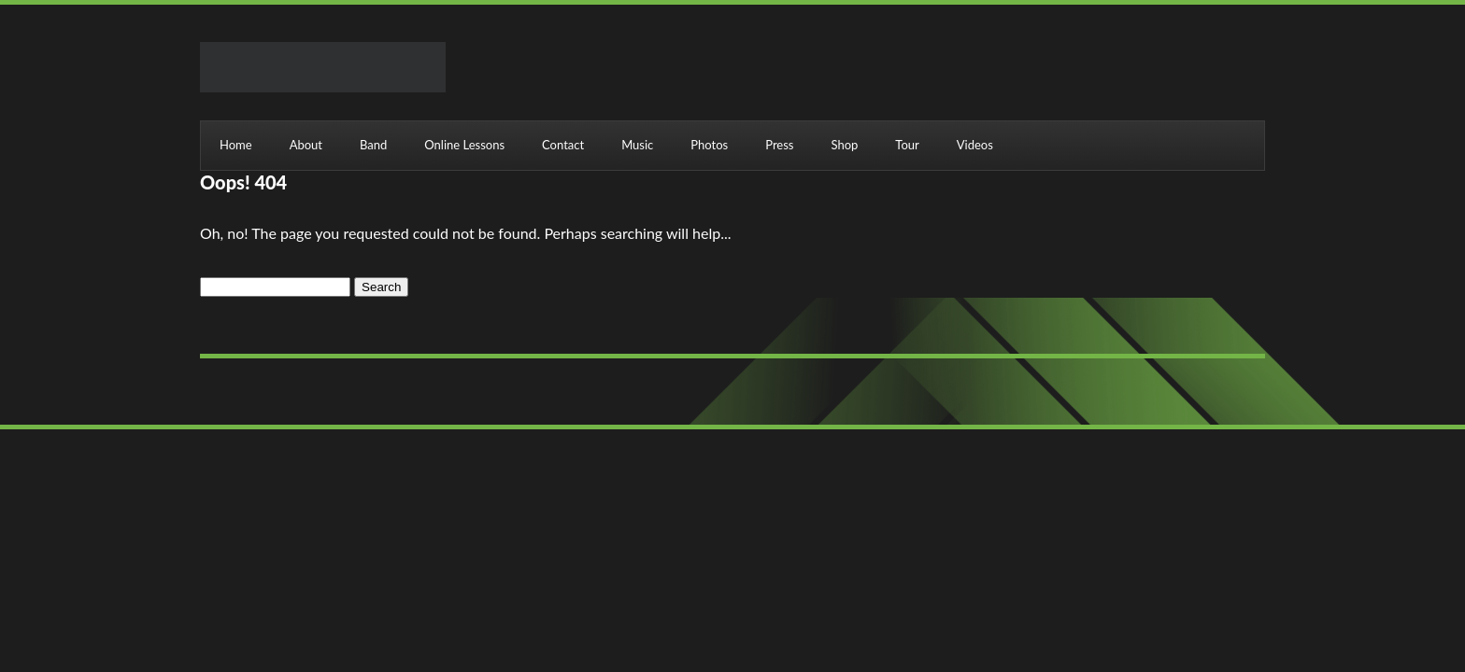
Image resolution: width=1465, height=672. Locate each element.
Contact (563, 144)
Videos (975, 144)
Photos (709, 144)
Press (779, 144)
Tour (906, 144)
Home (236, 144)
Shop (844, 144)
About (306, 144)
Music (637, 144)
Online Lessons (464, 144)
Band (373, 144)
